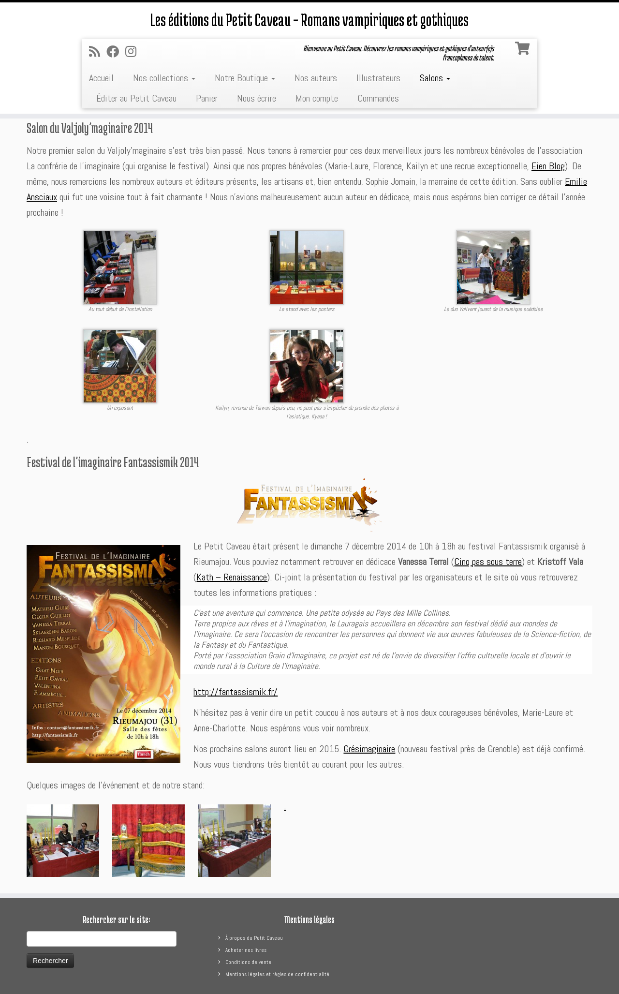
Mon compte (316, 98)
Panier (207, 98)
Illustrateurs (378, 78)
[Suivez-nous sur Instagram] (134, 52)
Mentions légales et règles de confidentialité (277, 974)
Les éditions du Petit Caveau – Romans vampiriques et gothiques (309, 19)
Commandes (378, 98)
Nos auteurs (316, 78)
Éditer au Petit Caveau (136, 98)
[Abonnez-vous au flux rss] (97, 52)
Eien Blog (548, 166)
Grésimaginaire (369, 748)
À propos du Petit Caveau (254, 938)
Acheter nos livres (245, 950)
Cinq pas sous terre (488, 561)
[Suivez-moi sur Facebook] (115, 52)
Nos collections (164, 78)
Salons (435, 78)
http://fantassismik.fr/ (235, 691)
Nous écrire (256, 98)
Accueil (101, 78)
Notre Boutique (245, 78)
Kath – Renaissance (231, 577)
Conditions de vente (248, 962)
